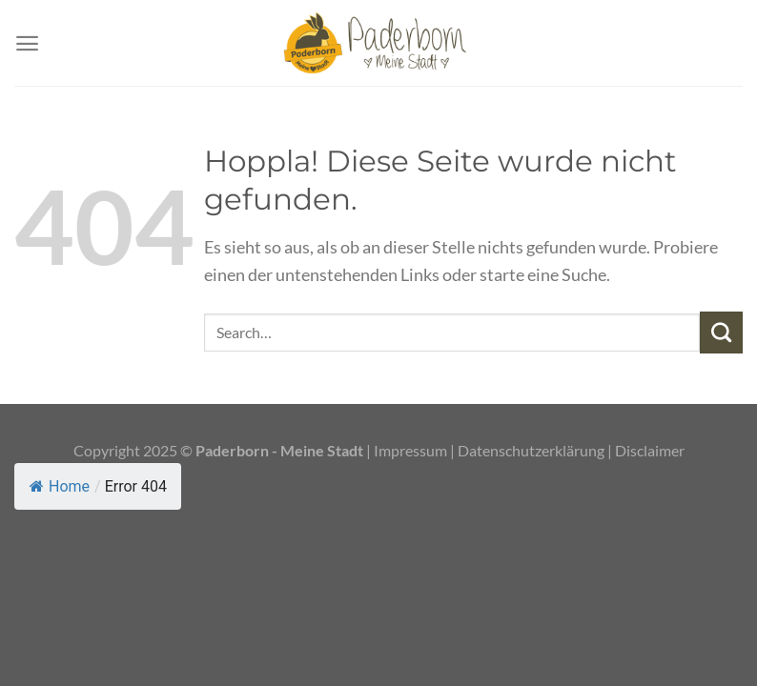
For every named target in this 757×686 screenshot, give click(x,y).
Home (60, 486)
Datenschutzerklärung (531, 450)
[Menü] (27, 43)
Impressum (412, 450)
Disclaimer (650, 450)
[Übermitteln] (721, 332)
